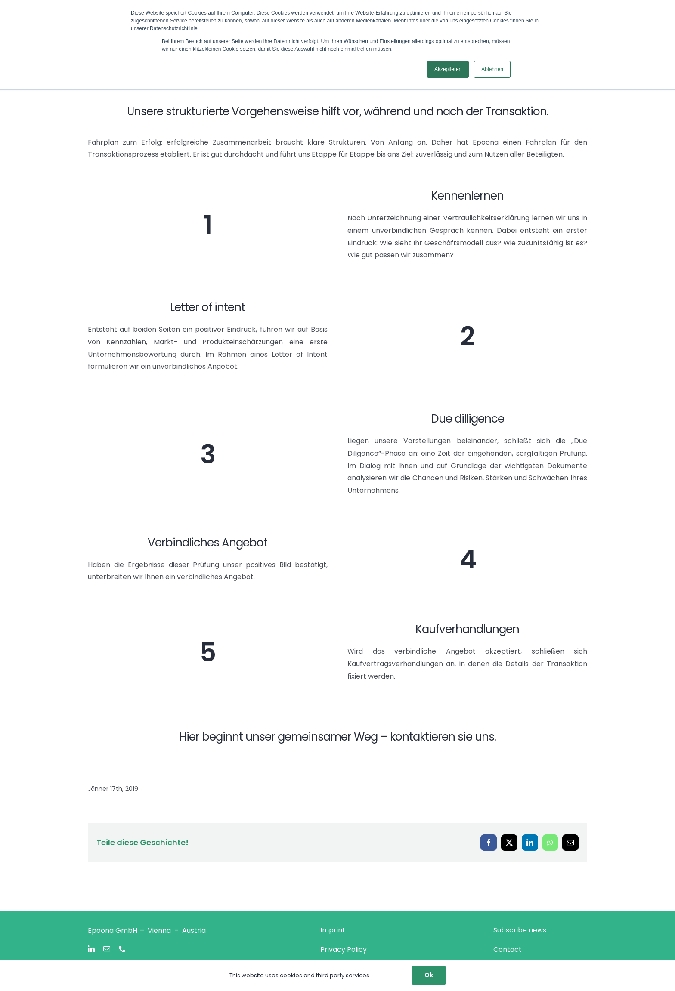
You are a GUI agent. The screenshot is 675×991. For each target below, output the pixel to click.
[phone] (122, 948)
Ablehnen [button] (492, 69)
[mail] (106, 948)
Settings (385, 975)
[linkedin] (91, 948)
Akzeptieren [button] (447, 69)
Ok (428, 975)
